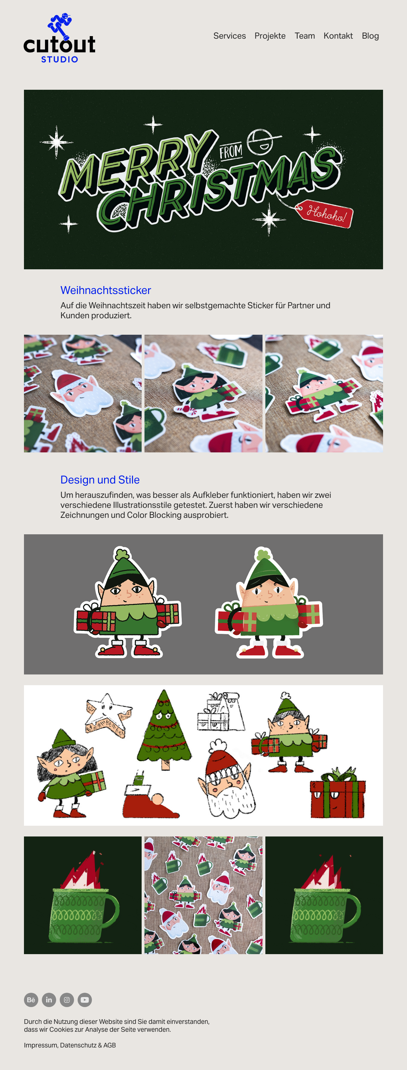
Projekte (270, 35)
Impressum (40, 1045)
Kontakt (338, 35)
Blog (370, 35)
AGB (109, 1045)
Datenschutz (78, 1045)
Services (230, 35)
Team (305, 35)
